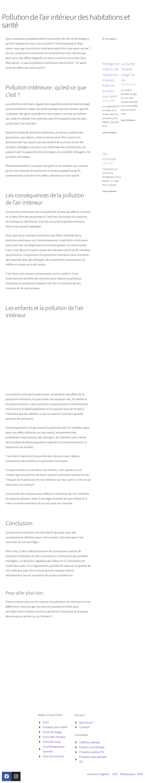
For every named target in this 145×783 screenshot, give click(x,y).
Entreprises (70, 5)
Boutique (102, 5)
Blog (92, 5)
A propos (83, 5)
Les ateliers (56, 5)
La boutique (81, 735)
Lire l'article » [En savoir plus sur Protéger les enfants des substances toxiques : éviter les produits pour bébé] (109, 132)
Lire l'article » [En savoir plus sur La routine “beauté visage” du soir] (128, 120)
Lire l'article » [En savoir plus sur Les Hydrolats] (109, 191)
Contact (113, 5)
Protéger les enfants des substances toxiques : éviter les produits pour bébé (110, 80)
